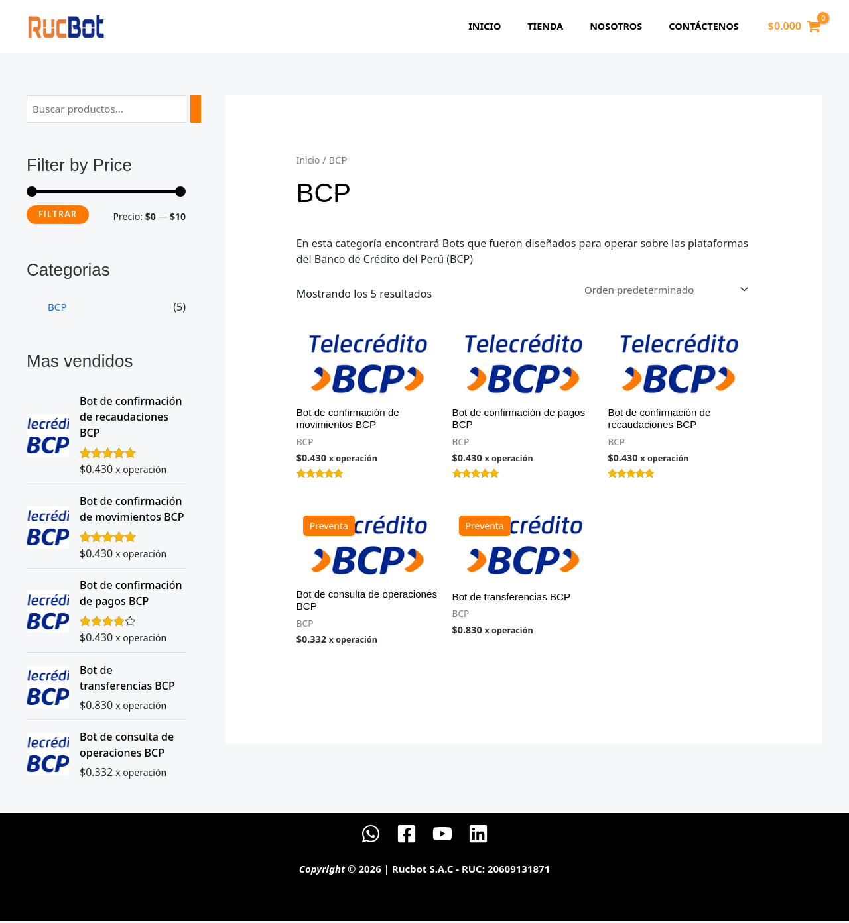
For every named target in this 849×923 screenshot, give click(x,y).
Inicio (510, 27)
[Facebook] (407, 835)
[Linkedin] (478, 835)
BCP (58, 308)
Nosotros (627, 27)
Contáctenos (708, 27)
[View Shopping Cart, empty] (793, 26)
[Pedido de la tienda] (658, 289)
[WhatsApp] (371, 835)
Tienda (564, 27)
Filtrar (57, 215)
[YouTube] (442, 835)
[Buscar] (199, 109)
